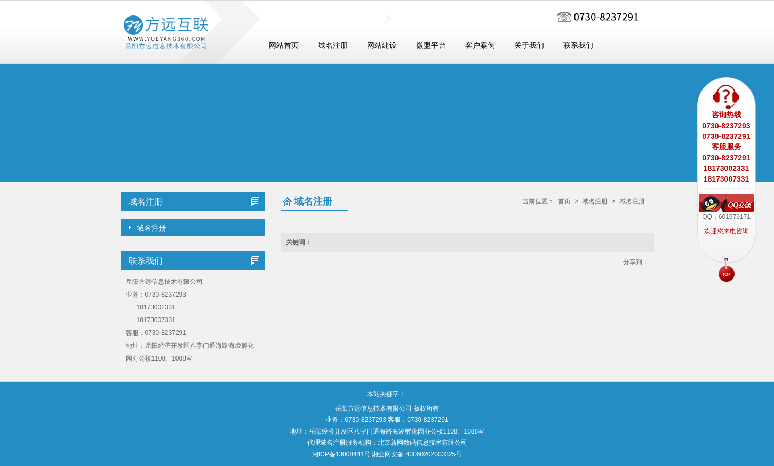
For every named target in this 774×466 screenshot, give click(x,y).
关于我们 (529, 46)
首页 (564, 201)
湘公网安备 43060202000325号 (417, 454)
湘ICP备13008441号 (341, 454)
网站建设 (382, 46)
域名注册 (333, 46)
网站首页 (284, 46)
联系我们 (578, 46)
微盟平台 (431, 46)
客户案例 (480, 46)
